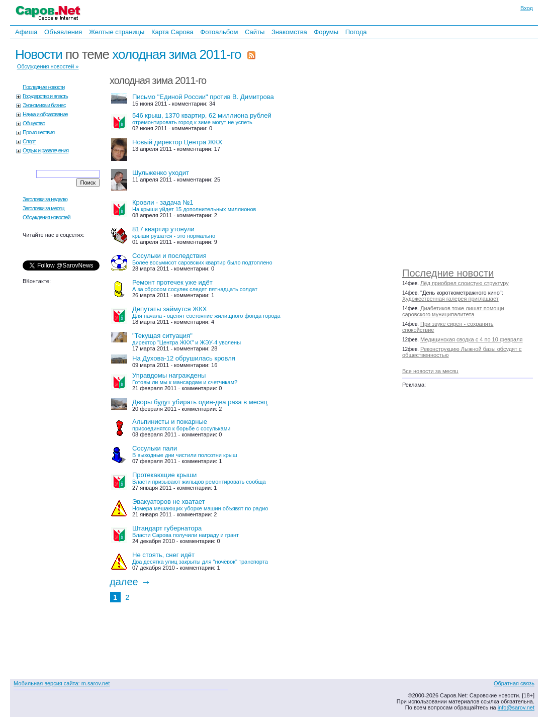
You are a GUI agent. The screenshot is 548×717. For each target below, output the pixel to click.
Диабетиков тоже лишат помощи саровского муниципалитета (453, 311)
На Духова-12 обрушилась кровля (183, 358)
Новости (38, 54)
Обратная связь (514, 683)
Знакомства (289, 32)
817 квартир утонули (173, 232)
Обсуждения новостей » (48, 66)
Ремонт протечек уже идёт (194, 285)
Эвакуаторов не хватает (200, 504)
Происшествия (38, 132)
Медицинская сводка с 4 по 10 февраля (471, 339)
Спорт (29, 141)
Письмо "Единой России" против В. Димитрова (203, 97)
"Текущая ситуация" (186, 338)
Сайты (254, 32)
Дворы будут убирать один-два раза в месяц (199, 402)
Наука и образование (45, 114)
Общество (34, 123)
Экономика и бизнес (44, 105)
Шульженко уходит (160, 172)
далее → (130, 581)
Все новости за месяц (430, 371)
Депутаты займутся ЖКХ (206, 312)
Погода (356, 32)
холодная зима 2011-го (176, 54)
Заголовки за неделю (45, 199)
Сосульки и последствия (202, 258)
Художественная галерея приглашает (450, 299)
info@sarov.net (516, 707)
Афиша (26, 32)
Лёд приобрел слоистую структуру (464, 283)
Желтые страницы (117, 32)
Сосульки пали (184, 451)
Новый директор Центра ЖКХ (177, 142)
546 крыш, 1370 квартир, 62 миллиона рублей (201, 118)
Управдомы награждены (184, 378)
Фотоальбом (219, 32)
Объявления (63, 32)
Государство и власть (45, 96)
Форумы (326, 32)
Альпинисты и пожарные (181, 424)
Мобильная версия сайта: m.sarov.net (62, 683)
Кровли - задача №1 (194, 205)
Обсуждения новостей (46, 217)
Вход (526, 8)
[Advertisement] (472, 150)
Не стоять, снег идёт (200, 558)
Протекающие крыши (199, 478)
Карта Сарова (172, 32)
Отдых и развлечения (45, 150)
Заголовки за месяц (43, 208)
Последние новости (448, 273)
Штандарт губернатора (185, 531)
